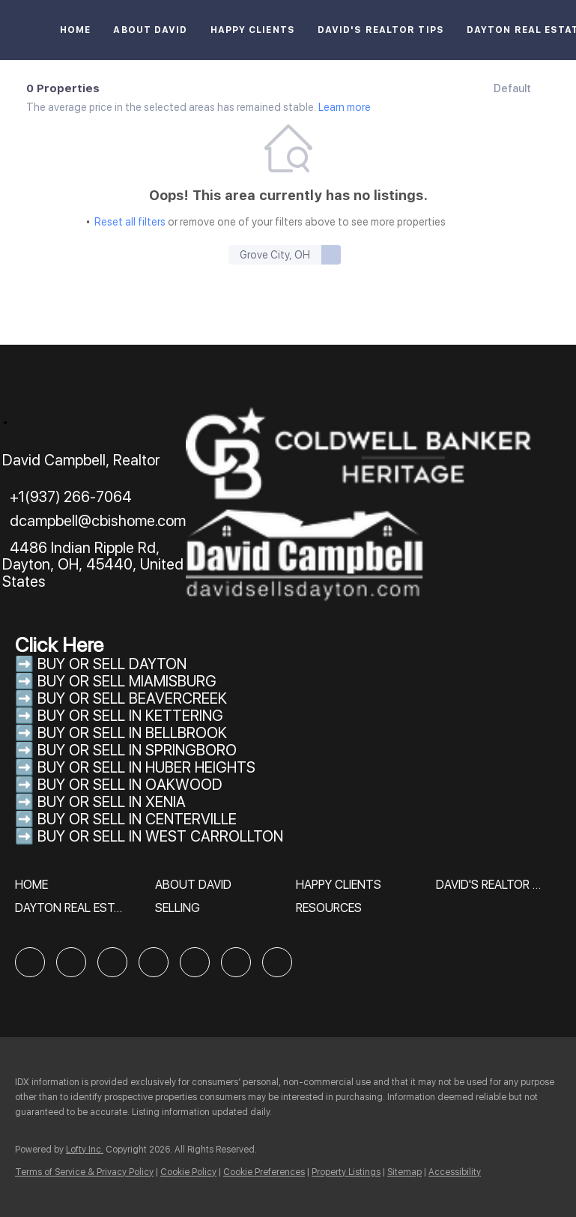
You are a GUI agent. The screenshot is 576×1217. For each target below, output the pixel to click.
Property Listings (346, 1172)
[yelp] (154, 962)
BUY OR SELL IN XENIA (111, 802)
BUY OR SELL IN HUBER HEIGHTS (146, 767)
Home (75, 30)
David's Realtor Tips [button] (381, 30)
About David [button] (150, 30)
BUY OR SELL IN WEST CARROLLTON (160, 836)
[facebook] (30, 962)
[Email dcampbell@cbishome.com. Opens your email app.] (94, 521)
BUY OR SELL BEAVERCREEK (134, 698)
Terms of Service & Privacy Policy (84, 1172)
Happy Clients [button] (252, 30)
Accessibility (454, 1172)
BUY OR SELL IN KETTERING (130, 716)
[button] (331, 255)
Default (512, 88)
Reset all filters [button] (130, 222)
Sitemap (404, 1172)
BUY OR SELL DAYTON (112, 664)
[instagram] (195, 962)
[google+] (277, 962)
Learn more (344, 107)
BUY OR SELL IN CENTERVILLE (137, 819)
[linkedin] (71, 962)
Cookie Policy (188, 1172)
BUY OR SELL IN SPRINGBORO (137, 750)
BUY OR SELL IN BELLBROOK (132, 733)
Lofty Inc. (84, 1149)
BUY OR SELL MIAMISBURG (126, 681)
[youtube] (236, 962)
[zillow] (112, 962)
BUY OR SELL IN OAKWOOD (129, 785)
